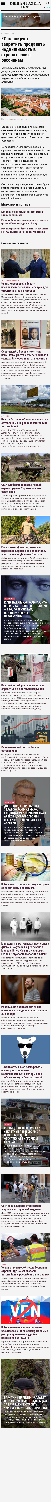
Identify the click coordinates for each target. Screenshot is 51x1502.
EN (48, 7)
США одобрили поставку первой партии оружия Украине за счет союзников (21, 488)
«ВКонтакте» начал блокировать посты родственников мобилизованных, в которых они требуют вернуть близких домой (22, 1072)
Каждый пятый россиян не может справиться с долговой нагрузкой (22, 687)
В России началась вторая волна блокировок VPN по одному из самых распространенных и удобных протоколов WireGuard (24, 1332)
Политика (9, 599)
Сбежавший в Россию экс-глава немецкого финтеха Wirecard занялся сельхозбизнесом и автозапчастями (24, 355)
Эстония (5, 416)
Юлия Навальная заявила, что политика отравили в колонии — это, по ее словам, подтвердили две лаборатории (25, 609)
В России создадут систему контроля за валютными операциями (25, 886)
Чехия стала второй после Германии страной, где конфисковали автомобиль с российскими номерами (25, 1271)
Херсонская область (10, 280)
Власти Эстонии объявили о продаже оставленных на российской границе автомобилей (24, 423)
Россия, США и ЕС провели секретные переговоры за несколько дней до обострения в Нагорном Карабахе (22, 1135)
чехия (3, 1264)
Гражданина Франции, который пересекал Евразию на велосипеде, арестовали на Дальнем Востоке (23, 551)
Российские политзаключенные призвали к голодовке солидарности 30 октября (24, 1010)
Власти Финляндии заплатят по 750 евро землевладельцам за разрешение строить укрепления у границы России (25, 1403)
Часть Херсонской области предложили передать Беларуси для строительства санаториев (24, 287)
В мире (25, 7)
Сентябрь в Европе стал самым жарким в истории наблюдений (21, 1207)
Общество (9, 802)
